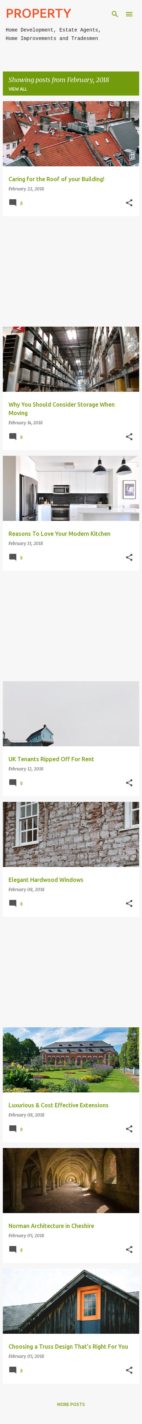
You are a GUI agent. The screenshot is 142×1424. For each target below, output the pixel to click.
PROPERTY (38, 13)
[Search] (115, 14)
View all (18, 89)
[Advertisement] (71, 271)
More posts (71, 1404)
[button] (129, 203)
